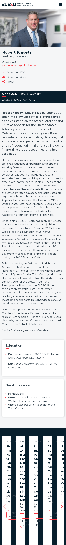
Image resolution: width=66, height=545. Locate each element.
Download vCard (14, 77)
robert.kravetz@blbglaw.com (20, 65)
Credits (19, 515)
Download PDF (13, 72)
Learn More (32, 469)
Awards (32, 441)
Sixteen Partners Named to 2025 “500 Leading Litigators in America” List (32, 450)
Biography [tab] (9, 94)
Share (8, 81)
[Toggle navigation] (60, 4)
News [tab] (24, 94)
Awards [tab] (36, 94)
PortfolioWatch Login (38, 515)
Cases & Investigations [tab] (18, 99)
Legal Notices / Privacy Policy (46, 511)
